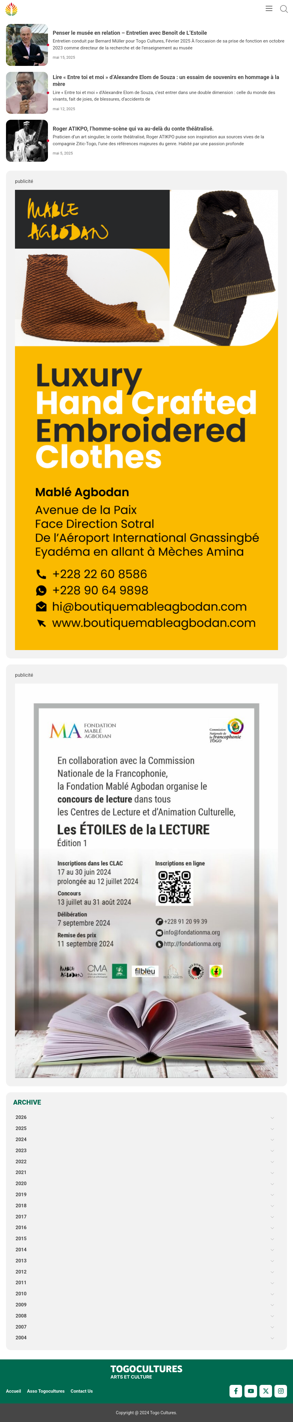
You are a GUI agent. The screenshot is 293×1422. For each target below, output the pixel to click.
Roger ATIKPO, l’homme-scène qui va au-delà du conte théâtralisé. (133, 128)
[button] (269, 8)
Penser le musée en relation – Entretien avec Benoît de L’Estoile (130, 33)
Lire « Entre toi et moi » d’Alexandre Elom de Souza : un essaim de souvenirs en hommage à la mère (166, 80)
